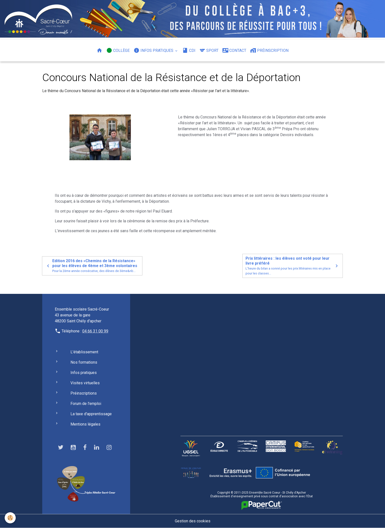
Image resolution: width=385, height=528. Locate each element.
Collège (118, 50)
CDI (188, 50)
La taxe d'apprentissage (91, 414)
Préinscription (269, 50)
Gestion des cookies (192, 521)
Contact (234, 50)
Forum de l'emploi (85, 403)
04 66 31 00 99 (95, 331)
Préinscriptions (83, 393)
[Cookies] (10, 517)
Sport (209, 50)
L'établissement (84, 352)
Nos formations (83, 362)
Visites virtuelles (85, 383)
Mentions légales (85, 424)
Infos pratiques (154, 50)
